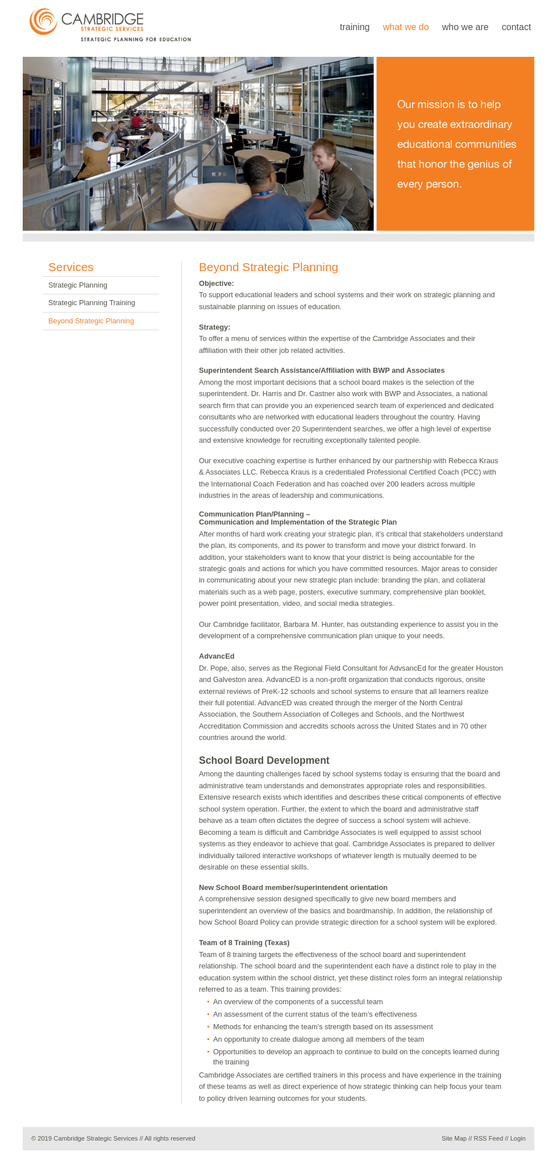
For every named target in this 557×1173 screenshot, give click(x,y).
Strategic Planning (77, 285)
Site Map (454, 1138)
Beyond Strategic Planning (91, 321)
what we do (406, 27)
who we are (465, 27)
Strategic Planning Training (91, 302)
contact (516, 27)
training (354, 27)
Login (518, 1138)
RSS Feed (489, 1138)
